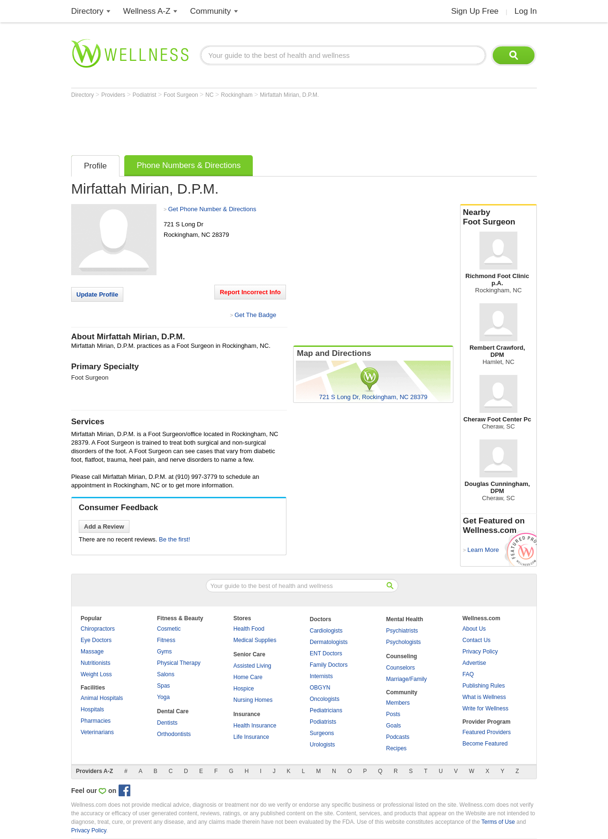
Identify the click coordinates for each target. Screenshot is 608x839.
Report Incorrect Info (250, 292)
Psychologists (403, 642)
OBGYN (320, 687)
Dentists (167, 722)
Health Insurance (254, 725)
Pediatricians (326, 710)
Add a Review (104, 526)
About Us (474, 628)
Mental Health (404, 619)
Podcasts (397, 737)
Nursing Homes (253, 700)
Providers (114, 95)
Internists (321, 676)
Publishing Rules (483, 685)
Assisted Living (252, 665)
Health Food (248, 628)
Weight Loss (96, 674)
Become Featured (484, 743)
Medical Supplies (254, 640)
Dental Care (173, 711)
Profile (95, 165)
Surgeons (322, 733)
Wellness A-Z (147, 11)
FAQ (468, 674)
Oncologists (325, 699)
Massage (92, 651)
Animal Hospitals (102, 698)
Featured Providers (486, 732)
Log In (526, 11)
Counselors (400, 667)
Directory (87, 11)
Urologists (322, 744)
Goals (393, 725)
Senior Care (249, 654)
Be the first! (174, 539)
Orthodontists (174, 734)
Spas (163, 685)
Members (398, 702)
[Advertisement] (243, 124)
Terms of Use (498, 822)
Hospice (243, 688)
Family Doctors (329, 665)
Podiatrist (145, 95)
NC (210, 95)
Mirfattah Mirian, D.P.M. (289, 95)
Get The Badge (255, 314)
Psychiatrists (402, 630)
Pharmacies (96, 721)
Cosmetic (169, 628)
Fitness (166, 640)
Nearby (498, 217)
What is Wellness (484, 697)
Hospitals (92, 709)
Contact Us (476, 640)
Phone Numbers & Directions (188, 165)
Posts (393, 714)
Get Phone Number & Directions (212, 209)
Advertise (474, 663)
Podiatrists (323, 721)
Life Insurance (251, 737)
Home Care (247, 677)
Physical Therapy (179, 663)
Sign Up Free (474, 11)
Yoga (163, 697)
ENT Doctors (326, 653)
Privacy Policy (480, 651)
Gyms (164, 651)
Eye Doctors (96, 640)
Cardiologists (326, 630)
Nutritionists (96, 663)
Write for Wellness (485, 708)
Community (210, 11)
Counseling (401, 656)
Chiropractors (98, 628)
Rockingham (237, 95)
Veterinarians (97, 732)
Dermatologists (329, 642)
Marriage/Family (406, 679)
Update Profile (97, 294)
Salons (166, 674)
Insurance (246, 714)
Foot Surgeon (182, 95)
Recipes (396, 748)
